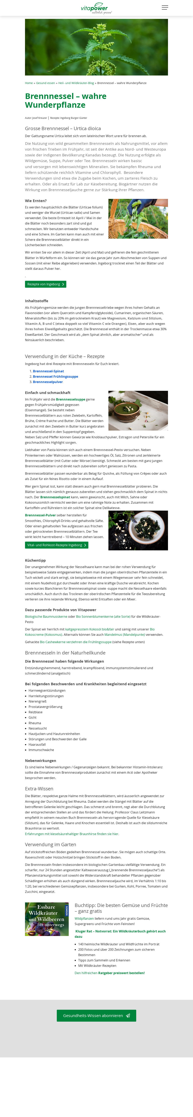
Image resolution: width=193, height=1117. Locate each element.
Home (29, 83)
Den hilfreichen (110, 973)
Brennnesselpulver (48, 382)
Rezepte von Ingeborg (43, 284)
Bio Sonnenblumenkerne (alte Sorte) (103, 616)
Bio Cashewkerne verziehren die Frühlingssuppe (76, 642)
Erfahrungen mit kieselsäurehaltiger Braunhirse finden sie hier (71, 834)
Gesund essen (45, 83)
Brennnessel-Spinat (48, 371)
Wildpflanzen (85, 918)
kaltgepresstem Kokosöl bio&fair (89, 629)
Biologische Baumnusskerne (46, 616)
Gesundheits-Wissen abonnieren (96, 1015)
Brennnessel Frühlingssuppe (55, 376)
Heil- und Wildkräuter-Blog (76, 83)
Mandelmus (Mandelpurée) (124, 634)
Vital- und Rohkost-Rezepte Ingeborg (54, 545)
